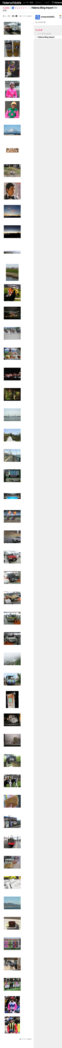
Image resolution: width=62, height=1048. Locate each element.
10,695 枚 (40, 22)
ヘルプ (46, 3)
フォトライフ (19, 8)
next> (29, 16)
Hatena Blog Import (45, 37)
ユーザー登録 (28, 3)
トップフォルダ (43, 34)
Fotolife (6, 8)
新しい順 (6, 16)
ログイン (38, 3)
